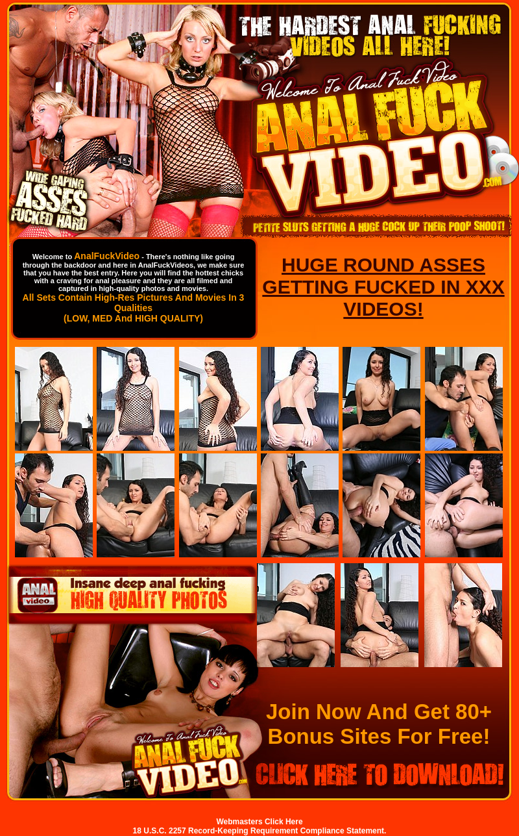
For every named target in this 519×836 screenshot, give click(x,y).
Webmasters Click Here (259, 821)
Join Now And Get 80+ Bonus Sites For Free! (379, 724)
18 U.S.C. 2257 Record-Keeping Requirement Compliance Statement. (260, 830)
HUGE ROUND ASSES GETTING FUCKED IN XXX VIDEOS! (383, 287)
